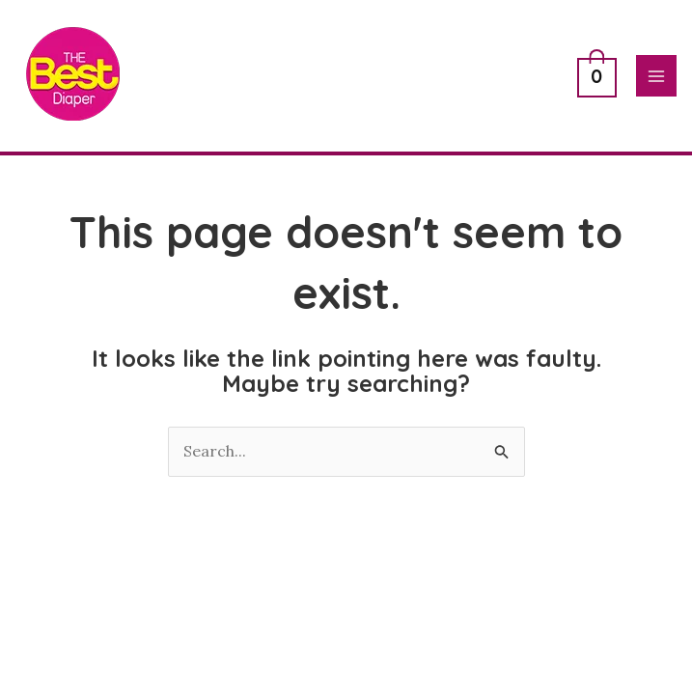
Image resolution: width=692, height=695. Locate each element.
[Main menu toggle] (656, 75)
